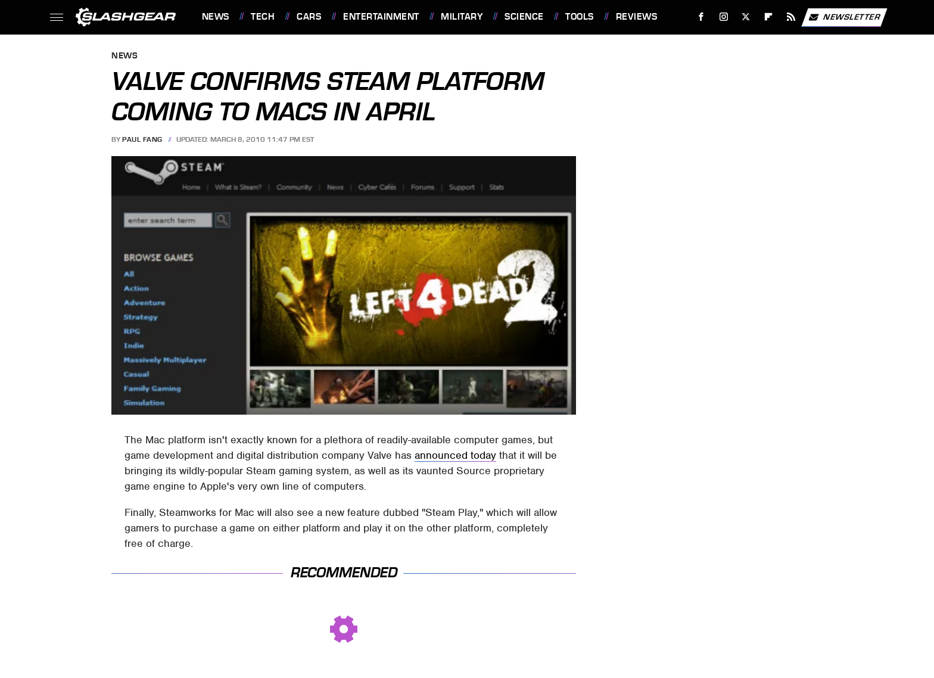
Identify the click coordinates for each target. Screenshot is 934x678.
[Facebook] (700, 17)
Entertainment (381, 16)
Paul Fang (142, 139)
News (215, 16)
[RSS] (790, 17)
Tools (579, 16)
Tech (263, 16)
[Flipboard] (768, 17)
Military (461, 16)
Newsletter (844, 17)
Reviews (637, 16)
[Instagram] (723, 17)
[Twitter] (746, 17)
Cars (309, 16)
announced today (455, 455)
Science (524, 16)
